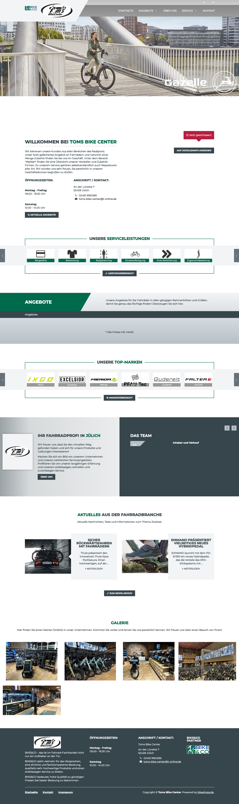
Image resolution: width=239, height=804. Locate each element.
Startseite (125, 10)
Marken (30, 161)
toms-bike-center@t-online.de (97, 199)
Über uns (170, 10)
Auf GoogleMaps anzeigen (194, 150)
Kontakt (209, 10)
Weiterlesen (94, 568)
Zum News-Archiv (119, 593)
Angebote (146, 10)
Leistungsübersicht (119, 273)
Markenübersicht (119, 397)
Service (187, 10)
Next (236, 69)
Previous (2, 69)
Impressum (65, 792)
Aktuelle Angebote (42, 214)
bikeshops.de (206, 792)
